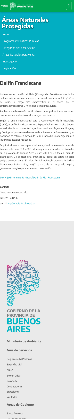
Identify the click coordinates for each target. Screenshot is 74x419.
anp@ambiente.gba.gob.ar (21, 203)
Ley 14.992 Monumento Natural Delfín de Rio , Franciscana (30, 177)
